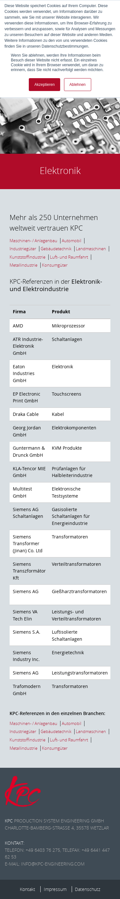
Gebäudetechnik (56, 249)
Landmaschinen (91, 249)
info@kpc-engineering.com (52, 864)
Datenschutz (87, 889)
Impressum (55, 889)
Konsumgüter (55, 265)
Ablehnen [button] (77, 84)
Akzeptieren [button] (44, 84)
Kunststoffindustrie (27, 257)
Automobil (71, 240)
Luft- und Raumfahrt (69, 257)
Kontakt (27, 889)
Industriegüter (23, 249)
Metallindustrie (23, 265)
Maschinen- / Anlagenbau (33, 240)
